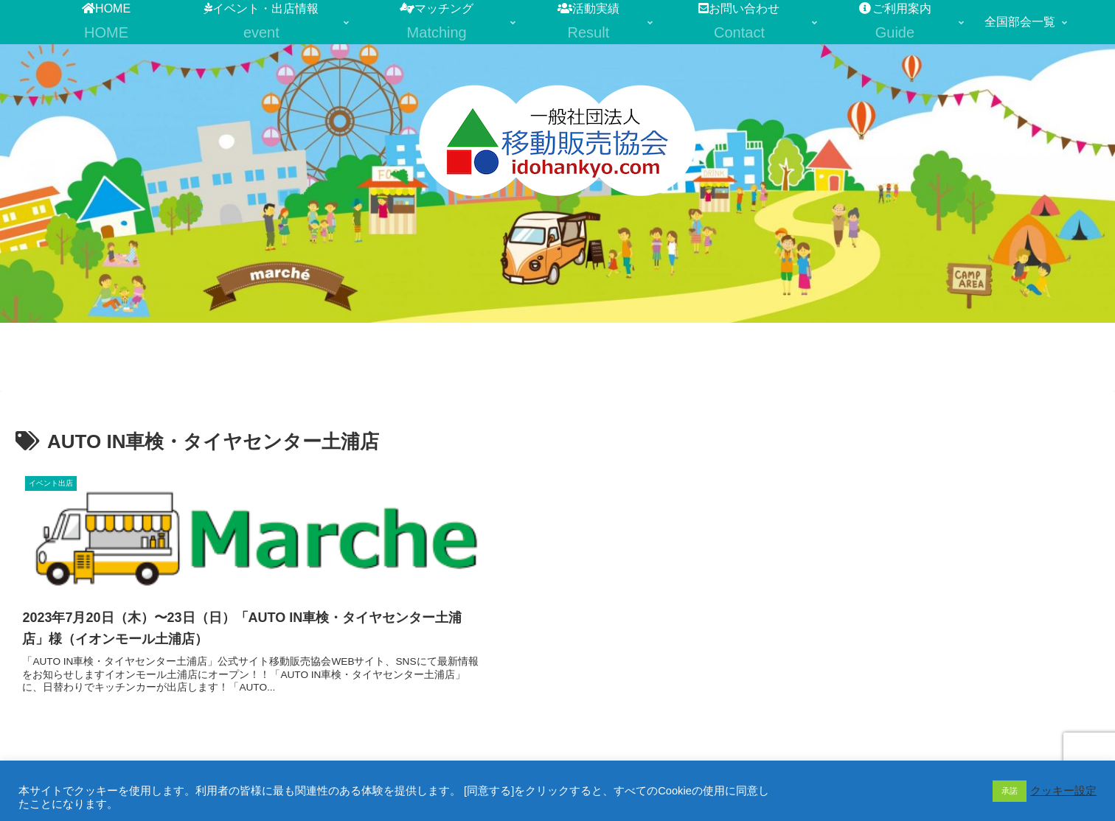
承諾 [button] (1009, 790)
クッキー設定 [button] (1063, 791)
